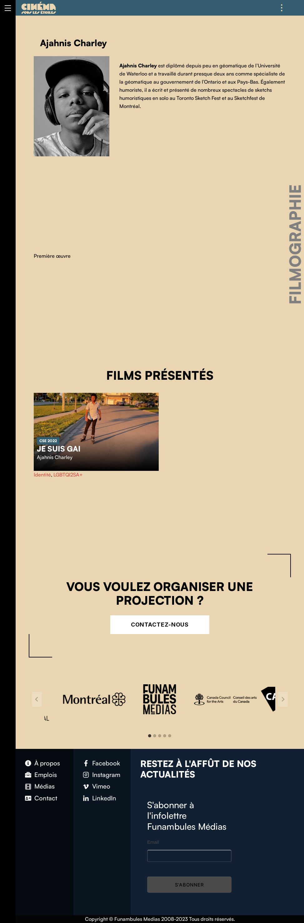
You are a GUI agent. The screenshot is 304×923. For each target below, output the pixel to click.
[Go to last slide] (37, 699)
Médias (44, 786)
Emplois (45, 775)
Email (153, 842)
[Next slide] (283, 699)
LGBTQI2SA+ (68, 474)
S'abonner (189, 885)
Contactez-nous (160, 624)
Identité (42, 474)
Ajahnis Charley (54, 457)
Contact (45, 798)
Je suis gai (59, 448)
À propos (47, 763)
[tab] (149, 735)
